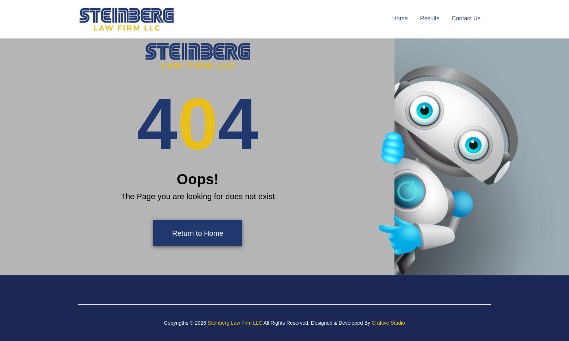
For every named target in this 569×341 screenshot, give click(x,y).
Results (429, 18)
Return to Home (197, 233)
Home (400, 18)
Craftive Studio (388, 323)
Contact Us (466, 18)
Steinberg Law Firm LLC (235, 323)
